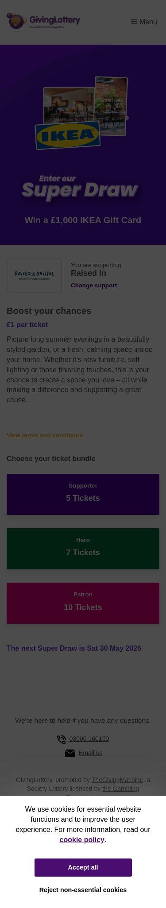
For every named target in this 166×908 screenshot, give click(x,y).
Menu (144, 22)
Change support (94, 285)
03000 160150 (89, 738)
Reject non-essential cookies (83, 889)
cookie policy (82, 839)
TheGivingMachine (117, 779)
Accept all (83, 867)
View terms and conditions (45, 435)
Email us (91, 752)
